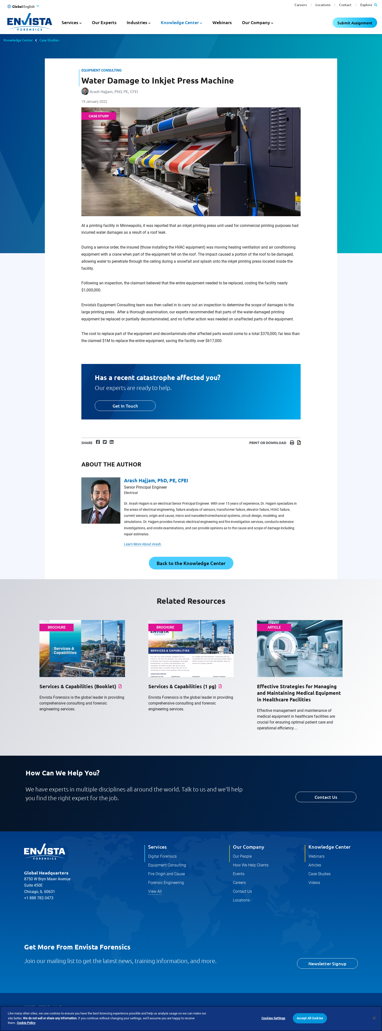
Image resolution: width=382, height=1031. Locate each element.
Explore (368, 4)
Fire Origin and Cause (166, 874)
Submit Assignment (354, 22)
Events (238, 874)
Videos (314, 882)
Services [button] (70, 22)
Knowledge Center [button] (180, 22)
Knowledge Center (18, 40)
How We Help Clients (250, 865)
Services (157, 847)
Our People (242, 856)
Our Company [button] (256, 22)
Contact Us (326, 797)
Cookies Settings (273, 1018)
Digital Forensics (162, 856)
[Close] (374, 1018)
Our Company (248, 847)
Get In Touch (125, 406)
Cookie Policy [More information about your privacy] (26, 1023)
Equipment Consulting (167, 865)
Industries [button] (137, 22)
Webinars (222, 22)
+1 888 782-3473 (38, 898)
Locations (322, 4)
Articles (314, 865)
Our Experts (104, 22)
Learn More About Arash (143, 544)
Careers (301, 4)
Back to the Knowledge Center (191, 563)
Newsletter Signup (327, 963)
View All (155, 891)
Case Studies (49, 40)
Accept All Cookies (310, 1018)
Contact (345, 4)
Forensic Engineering (166, 882)
